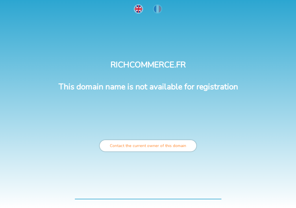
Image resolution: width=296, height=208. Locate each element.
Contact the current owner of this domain (148, 145)
